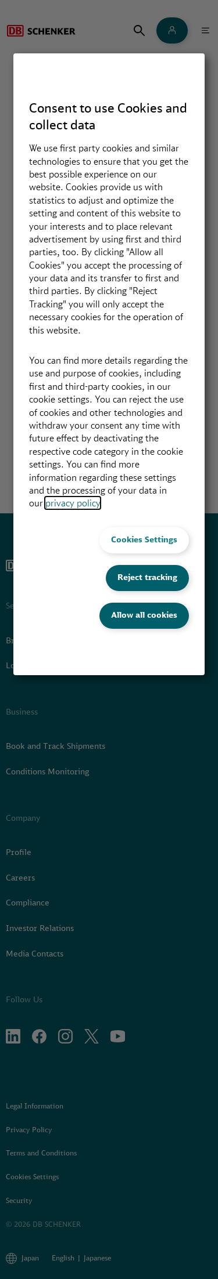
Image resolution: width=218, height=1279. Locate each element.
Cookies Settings (144, 539)
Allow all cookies (144, 615)
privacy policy (72, 503)
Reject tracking (147, 577)
